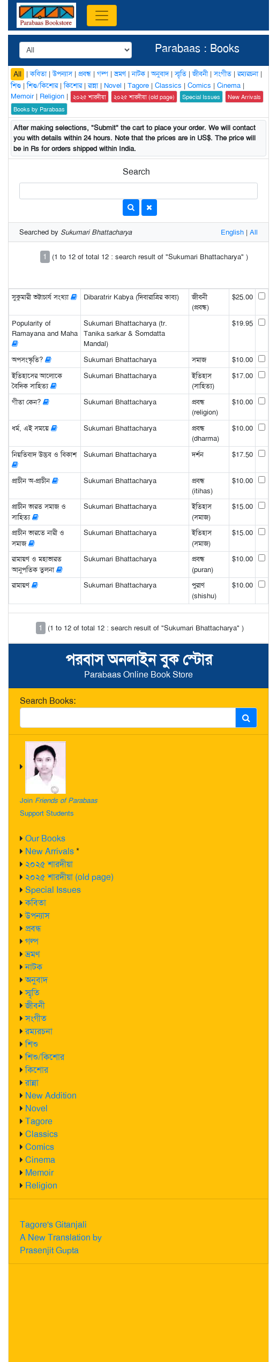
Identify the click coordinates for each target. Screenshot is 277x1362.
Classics (41, 1134)
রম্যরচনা (39, 1031)
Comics (39, 1147)
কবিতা (35, 902)
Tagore (39, 1121)
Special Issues (53, 890)
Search (136, 171)
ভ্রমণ (32, 954)
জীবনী (35, 1005)
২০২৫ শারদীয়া (49, 864)
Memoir (39, 1172)
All (17, 74)
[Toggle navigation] (102, 15)
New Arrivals (49, 851)
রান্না (32, 1082)
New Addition (51, 1095)
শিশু (31, 1044)
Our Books (45, 838)
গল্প (32, 941)
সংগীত (36, 1018)
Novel (36, 1108)
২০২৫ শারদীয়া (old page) (69, 877)
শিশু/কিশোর (44, 1057)
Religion (41, 1185)
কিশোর (36, 1069)
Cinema (40, 1159)
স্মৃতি (32, 992)
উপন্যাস (37, 915)
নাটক (33, 967)
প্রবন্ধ (33, 928)
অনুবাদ (36, 979)
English (232, 232)
